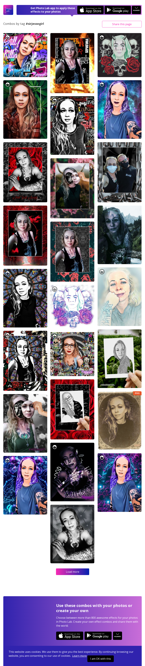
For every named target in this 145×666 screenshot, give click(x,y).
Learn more (79, 656)
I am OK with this (100, 659)
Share (122, 24)
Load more (72, 572)
